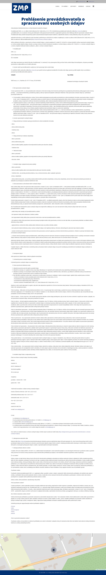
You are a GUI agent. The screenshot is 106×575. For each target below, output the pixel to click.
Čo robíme (64, 6)
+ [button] (2, 551)
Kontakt (88, 6)
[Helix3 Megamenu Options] (93, 6)
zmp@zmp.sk (91, 1)
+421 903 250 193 (81, 1)
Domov (57, 6)
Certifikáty (73, 6)
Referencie (81, 6)
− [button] (2, 553)
